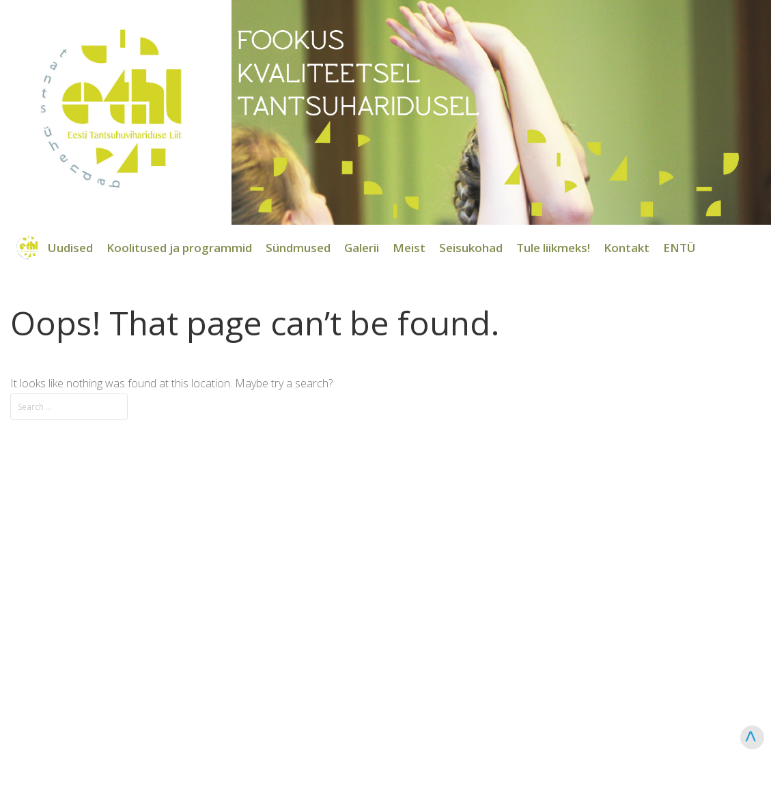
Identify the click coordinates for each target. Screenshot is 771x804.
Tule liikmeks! (553, 247)
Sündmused (298, 247)
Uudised (70, 247)
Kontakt (626, 247)
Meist (409, 247)
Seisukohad (471, 247)
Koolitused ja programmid (179, 247)
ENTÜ (679, 247)
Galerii (361, 247)
